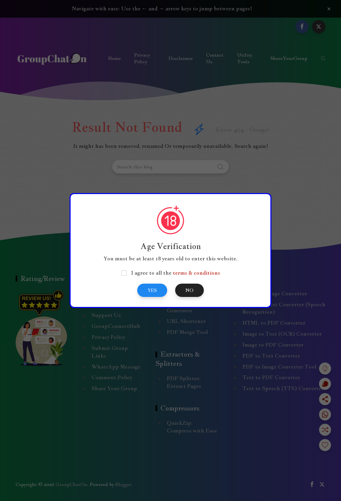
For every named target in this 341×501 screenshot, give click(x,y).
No (189, 290)
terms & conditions (196, 272)
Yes (152, 290)
